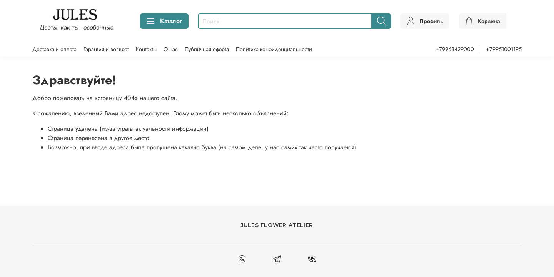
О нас (171, 49)
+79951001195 (504, 49)
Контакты (146, 49)
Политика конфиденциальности (274, 49)
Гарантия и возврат (106, 49)
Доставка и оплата (54, 49)
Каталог (164, 21)
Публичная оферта (207, 49)
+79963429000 (455, 49)
